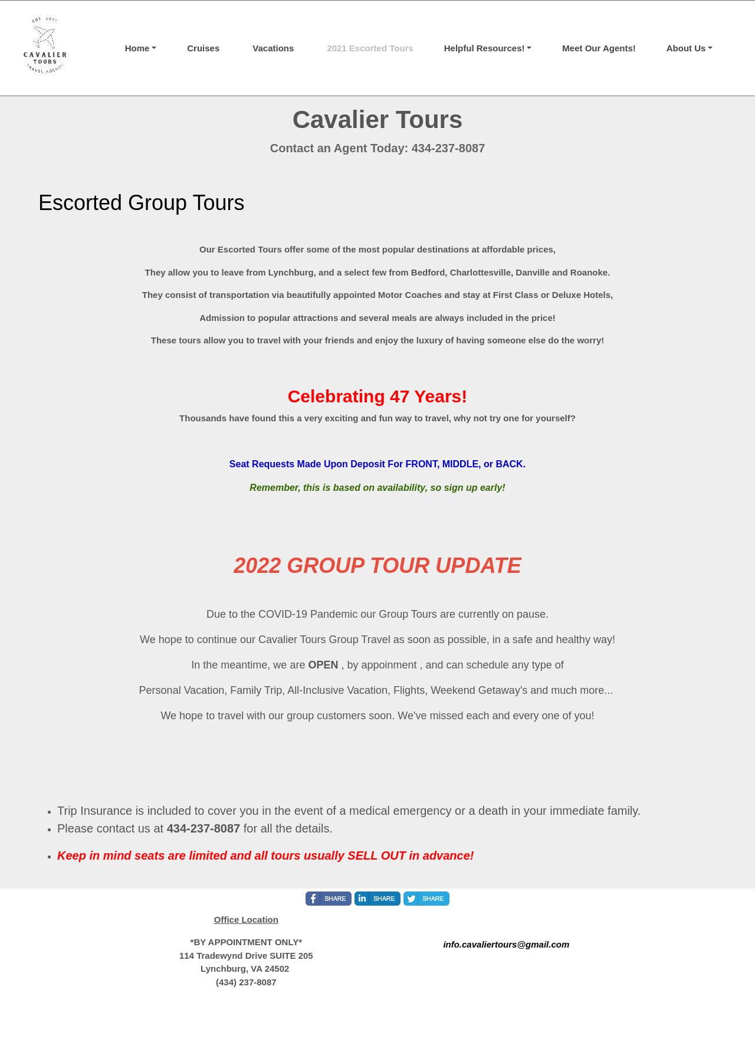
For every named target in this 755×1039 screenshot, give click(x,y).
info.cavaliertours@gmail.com (506, 944)
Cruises (203, 48)
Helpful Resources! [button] (484, 48)
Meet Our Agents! (598, 48)
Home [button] (137, 48)
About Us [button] (686, 48)
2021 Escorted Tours (370, 48)
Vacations (273, 48)
